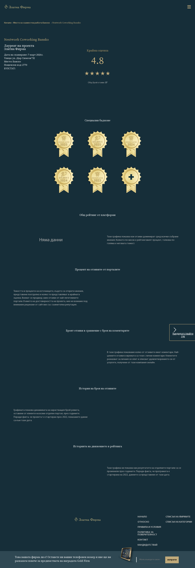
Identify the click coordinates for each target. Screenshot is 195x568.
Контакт (143, 540)
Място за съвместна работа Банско (31, 23)
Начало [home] (8, 23)
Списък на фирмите (178, 517)
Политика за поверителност (147, 533)
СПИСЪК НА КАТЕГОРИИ (179, 522)
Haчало (142, 517)
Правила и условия (149, 527)
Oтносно (143, 522)
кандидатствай (147, 545)
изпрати (172, 560)
